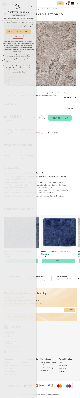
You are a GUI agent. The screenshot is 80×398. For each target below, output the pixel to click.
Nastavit (18, 36)
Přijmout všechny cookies (18, 31)
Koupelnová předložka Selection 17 (54, 252)
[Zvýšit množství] (39, 118)
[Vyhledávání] (60, 3)
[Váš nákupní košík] (68, 4)
